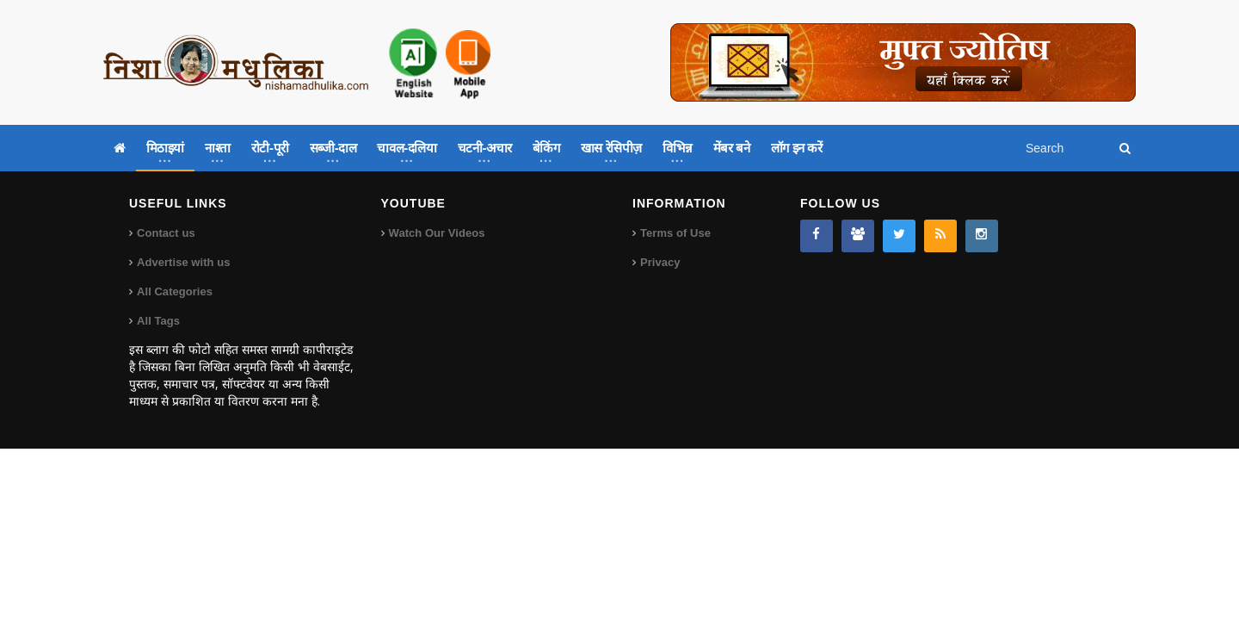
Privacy (660, 262)
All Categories (174, 291)
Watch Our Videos (436, 232)
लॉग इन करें (797, 147)
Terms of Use (675, 232)
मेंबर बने (731, 147)
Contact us (165, 232)
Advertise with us (183, 262)
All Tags (158, 320)
